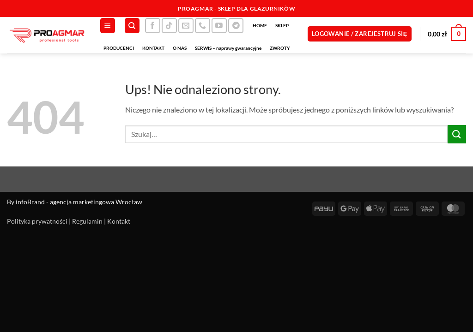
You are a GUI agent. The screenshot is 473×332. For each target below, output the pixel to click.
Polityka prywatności (37, 221)
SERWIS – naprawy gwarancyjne (228, 48)
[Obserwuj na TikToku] (169, 25)
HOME (260, 25)
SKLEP (282, 25)
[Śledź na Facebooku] (152, 25)
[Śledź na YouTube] (219, 25)
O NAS (180, 48)
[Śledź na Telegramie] (235, 25)
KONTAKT (153, 48)
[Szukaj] (132, 25)
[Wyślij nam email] (186, 25)
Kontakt (118, 221)
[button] (107, 25)
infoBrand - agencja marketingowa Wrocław (79, 202)
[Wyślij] (457, 134)
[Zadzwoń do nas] (202, 25)
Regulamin (87, 221)
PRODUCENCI (118, 48)
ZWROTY (280, 48)
